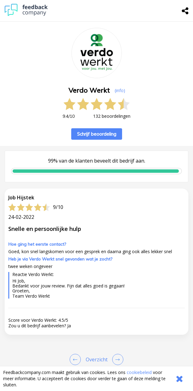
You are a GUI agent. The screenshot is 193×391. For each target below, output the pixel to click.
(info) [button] (120, 90)
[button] (96, 351)
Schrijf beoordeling (96, 134)
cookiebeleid (139, 372)
